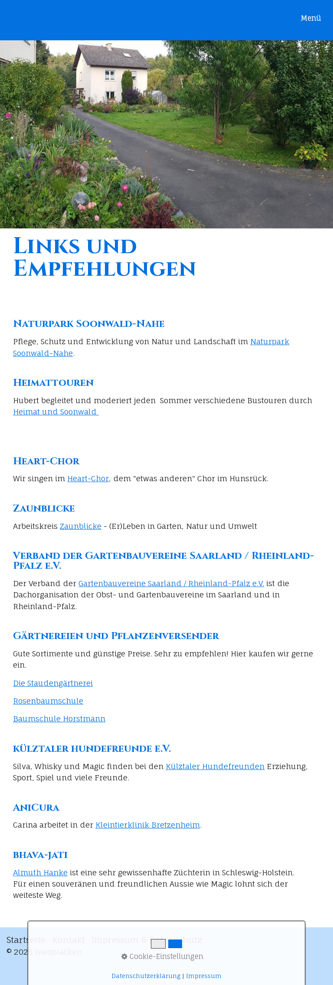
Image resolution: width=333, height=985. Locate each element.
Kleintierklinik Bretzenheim (147, 824)
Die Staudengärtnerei (53, 683)
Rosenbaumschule (48, 700)
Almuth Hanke (40, 872)
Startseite (26, 940)
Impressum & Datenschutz (146, 940)
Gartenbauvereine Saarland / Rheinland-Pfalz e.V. (171, 583)
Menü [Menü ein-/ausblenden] (310, 18)
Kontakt (68, 940)
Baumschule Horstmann (59, 718)
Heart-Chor (88, 478)
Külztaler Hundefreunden (215, 766)
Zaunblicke (80, 526)
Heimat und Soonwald (56, 411)
